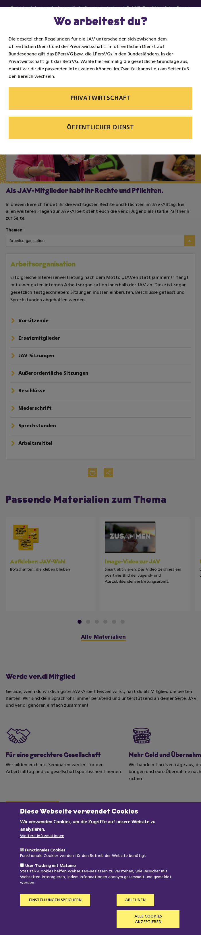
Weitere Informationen (42, 849)
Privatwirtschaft (100, 98)
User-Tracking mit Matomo (50, 879)
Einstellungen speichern (55, 913)
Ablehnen (135, 913)
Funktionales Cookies (45, 863)
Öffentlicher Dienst (100, 128)
